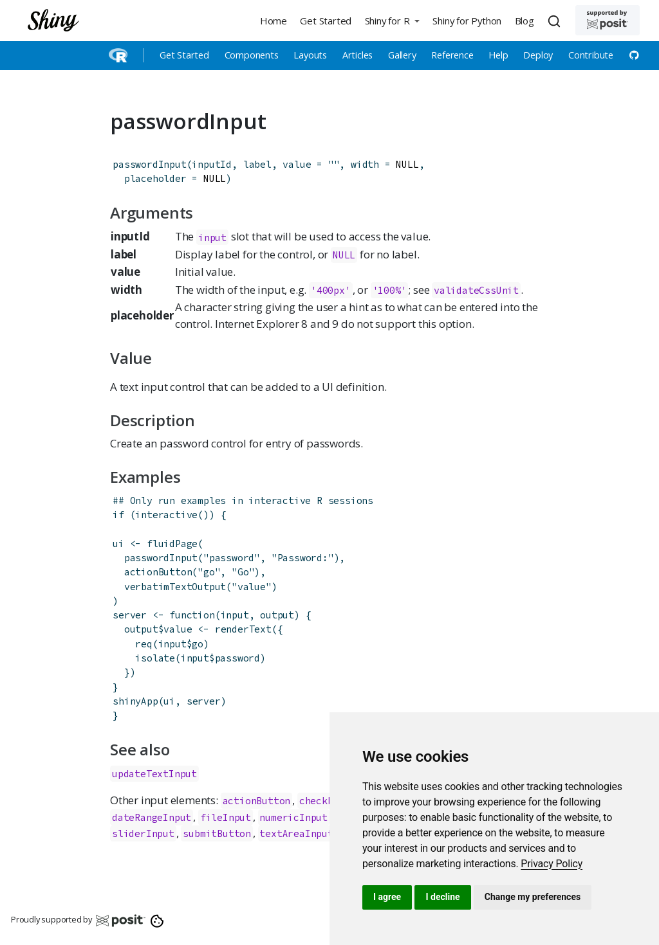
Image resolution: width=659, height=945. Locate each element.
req (143, 644)
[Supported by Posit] (607, 20)
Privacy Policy (551, 864)
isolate (155, 658)
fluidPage (172, 543)
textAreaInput (296, 833)
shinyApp (135, 701)
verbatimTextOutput (175, 586)
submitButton (217, 833)
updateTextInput (154, 774)
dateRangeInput (151, 817)
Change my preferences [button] (532, 897)
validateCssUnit (476, 290)
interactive (166, 515)
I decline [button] (442, 897)
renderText (243, 629)
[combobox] (556, 21)
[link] (551, 864)
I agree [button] (387, 897)
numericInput (293, 817)
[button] (392, 20)
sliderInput (143, 833)
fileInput (225, 817)
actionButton (158, 572)
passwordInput (149, 164)
